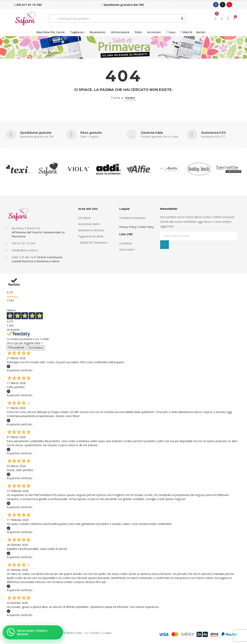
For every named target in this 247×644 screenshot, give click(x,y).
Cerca (182, 18)
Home (130, 98)
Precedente (16, 347)
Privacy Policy (127, 227)
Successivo (35, 347)
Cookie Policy (145, 227)
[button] (28, 5)
